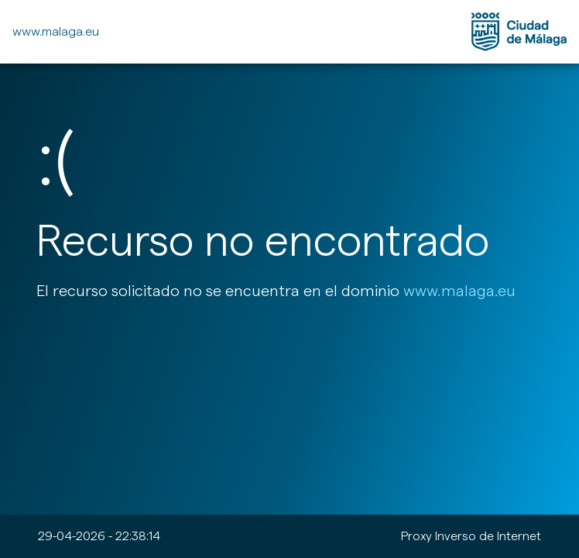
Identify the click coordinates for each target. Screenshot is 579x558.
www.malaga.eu (55, 31)
